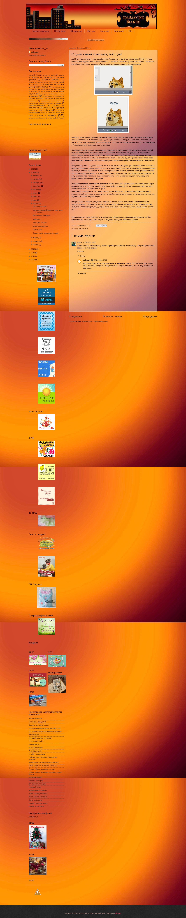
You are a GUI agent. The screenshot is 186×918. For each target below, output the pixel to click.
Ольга (79, 242)
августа (36, 189)
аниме (31, 75)
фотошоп (59, 110)
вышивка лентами (50, 80)
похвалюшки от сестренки (51, 101)
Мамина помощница (40, 226)
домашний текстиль (52, 84)
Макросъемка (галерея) (38, 790)
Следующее (75, 316)
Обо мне (91, 31)
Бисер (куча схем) (35, 800)
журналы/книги (57, 87)
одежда (34, 96)
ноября (36, 179)
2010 (33, 256)
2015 (33, 169)
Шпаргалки (76, 31)
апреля (36, 203)
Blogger (118, 913)
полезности (32, 101)
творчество (32, 110)
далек (50, 82)
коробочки (49, 89)
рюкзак (58, 103)
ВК (130, 31)
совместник (34, 108)
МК (42, 91)
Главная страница (40, 31)
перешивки (39, 98)
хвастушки (33, 112)
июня (35, 196)
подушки (59, 98)
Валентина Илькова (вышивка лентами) (44, 762)
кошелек (34, 91)
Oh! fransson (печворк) (37, 784)
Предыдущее (150, 316)
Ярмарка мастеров (36, 781)
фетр (48, 110)
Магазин (104, 31)
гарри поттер (41, 82)
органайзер (58, 96)
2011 (33, 253)
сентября (37, 186)
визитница (35, 77)
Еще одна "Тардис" (40, 222)
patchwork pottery (35, 777)
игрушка (31, 89)
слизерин (56, 105)
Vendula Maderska (35, 719)
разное (41, 103)
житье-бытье (83, 229)
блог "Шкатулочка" (36, 748)
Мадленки (36, 219)
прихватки (32, 103)
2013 (33, 249)
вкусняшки (48, 77)
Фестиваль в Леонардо (41, 215)
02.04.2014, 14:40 (89, 242)
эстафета (51, 118)
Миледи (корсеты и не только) (40, 738)
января (36, 245)
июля (35, 193)
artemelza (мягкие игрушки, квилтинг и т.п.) (45, 728)
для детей (59, 82)
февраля (36, 241)
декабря (36, 175)
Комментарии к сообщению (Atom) (95, 321)
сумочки (47, 108)
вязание (31, 82)
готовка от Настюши (36, 806)
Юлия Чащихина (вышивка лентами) (43, 766)
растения (50, 103)
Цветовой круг (34, 744)
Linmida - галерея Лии (37, 754)
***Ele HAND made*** (36, 741)
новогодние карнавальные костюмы (51, 94)
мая (34, 200)
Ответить (80, 251)
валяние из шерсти (49, 75)
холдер (43, 112)
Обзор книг (60, 31)
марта (35, 238)
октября (36, 182)
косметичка (60, 89)
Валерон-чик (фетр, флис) (39, 725)
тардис (58, 108)
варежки (61, 75)
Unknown (86, 260)
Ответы (82, 256)
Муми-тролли (51, 91)
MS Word (59, 118)
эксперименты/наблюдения (37, 118)
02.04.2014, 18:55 (100, 260)
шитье (52, 115)
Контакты (119, 31)
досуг (31, 87)
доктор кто (37, 84)
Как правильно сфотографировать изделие (45, 732)
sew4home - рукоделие (37, 722)
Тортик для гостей (39, 206)
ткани (40, 110)
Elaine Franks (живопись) (38, 794)
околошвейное (47, 96)
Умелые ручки (34, 735)
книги (40, 89)
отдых (31, 98)
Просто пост (37, 230)
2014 (33, 172)
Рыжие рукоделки (35, 751)
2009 (33, 260)
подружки (49, 98)
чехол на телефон (55, 112)
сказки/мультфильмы (37, 105)
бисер (38, 75)
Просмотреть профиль (37, 55)
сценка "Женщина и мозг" (38, 803)
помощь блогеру (35, 787)
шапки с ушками (36, 115)
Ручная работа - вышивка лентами (42, 769)
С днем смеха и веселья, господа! (45, 233)
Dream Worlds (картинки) (38, 797)
